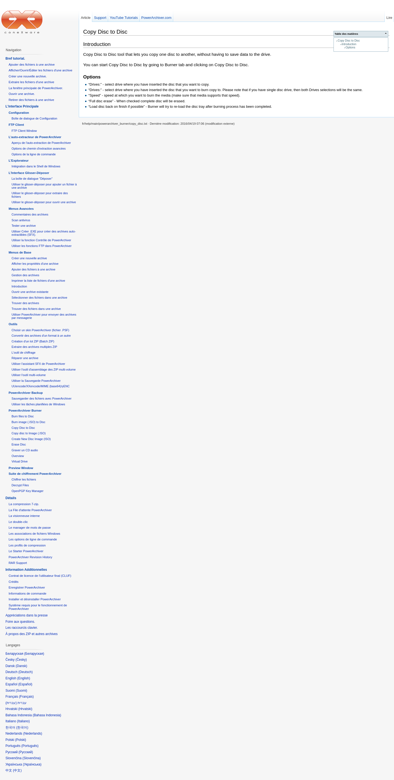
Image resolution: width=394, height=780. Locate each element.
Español (25, 684)
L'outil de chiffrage (23, 352)
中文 (17, 770)
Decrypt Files (20, 485)
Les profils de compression (27, 545)
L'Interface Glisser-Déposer (28, 172)
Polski (20, 740)
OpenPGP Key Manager (27, 491)
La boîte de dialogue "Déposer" (32, 178)
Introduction (349, 44)
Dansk (21, 666)
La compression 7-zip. (23, 504)
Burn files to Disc (22, 416)
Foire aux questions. (20, 622)
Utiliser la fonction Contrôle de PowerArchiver (41, 240)
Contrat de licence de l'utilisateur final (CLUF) (39, 575)
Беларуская (34, 654)
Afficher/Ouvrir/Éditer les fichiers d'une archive (40, 70)
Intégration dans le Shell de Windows (35, 166)
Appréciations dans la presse (26, 615)
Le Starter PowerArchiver (25, 551)
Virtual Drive (19, 461)
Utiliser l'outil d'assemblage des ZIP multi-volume (43, 369)
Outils (12, 324)
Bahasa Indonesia (47, 715)
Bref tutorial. (15, 58)
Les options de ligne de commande (32, 539)
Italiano (23, 721)
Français (26, 696)
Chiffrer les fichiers (23, 479)
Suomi (21, 690)
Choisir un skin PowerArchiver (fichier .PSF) (40, 330)
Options (350, 47)
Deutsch (25, 672)
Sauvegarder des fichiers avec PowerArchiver (41, 398)
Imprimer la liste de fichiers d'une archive (38, 280)
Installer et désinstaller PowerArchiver (34, 599)
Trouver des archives (25, 303)
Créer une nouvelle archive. (27, 76)
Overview (17, 456)
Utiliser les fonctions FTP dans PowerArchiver (41, 246)
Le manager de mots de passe (29, 527)
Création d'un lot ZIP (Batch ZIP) (32, 341)
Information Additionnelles (26, 570)
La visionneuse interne (24, 515)
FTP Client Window (24, 130)
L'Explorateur (18, 160)
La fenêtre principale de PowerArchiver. (35, 88)
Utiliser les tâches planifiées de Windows (38, 404)
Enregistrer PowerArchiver (26, 587)
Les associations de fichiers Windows (34, 533)
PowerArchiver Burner (25, 410)
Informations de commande (27, 593)
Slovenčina (32, 758)
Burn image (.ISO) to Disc (28, 422)
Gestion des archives (25, 275)
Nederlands (32, 733)
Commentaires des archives (29, 214)
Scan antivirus (20, 220)
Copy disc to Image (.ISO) (28, 433)
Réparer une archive (24, 358)
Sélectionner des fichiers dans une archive (39, 297)
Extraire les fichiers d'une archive (31, 82)
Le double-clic (18, 521)
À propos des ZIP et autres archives (31, 634)
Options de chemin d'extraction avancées (38, 148)
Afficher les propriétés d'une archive (35, 263)
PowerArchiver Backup (25, 392)
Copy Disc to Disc (349, 40)
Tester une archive (23, 225)
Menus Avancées (21, 208)
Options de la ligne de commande (33, 154)
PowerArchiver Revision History (30, 557)
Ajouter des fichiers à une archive (31, 64)
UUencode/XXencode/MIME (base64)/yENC (40, 386)
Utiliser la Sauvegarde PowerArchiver (35, 380)
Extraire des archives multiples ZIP (34, 346)
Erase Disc (18, 444)
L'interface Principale (22, 106)
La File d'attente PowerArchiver (30, 510)
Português (29, 746)
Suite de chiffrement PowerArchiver (34, 473)
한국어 (22, 727)
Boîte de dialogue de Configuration (34, 118)
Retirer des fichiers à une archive (31, 99)
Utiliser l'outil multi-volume (28, 375)
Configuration (18, 112)
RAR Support (17, 562)
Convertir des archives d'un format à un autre (41, 335)
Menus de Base (19, 252)
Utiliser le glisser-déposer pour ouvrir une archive (43, 202)
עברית (11, 703)
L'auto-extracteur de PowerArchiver (34, 137)
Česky (21, 660)
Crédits (13, 581)
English (23, 678)
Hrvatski (25, 709)
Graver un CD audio (24, 450)
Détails (10, 498)
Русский (26, 752)
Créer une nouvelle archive (29, 258)
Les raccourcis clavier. (21, 628)
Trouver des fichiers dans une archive (36, 308)
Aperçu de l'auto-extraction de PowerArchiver (41, 142)
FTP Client (16, 124)
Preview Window (20, 468)
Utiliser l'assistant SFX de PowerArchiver (38, 363)
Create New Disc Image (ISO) (31, 439)
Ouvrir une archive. (21, 93)
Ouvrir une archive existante (29, 291)
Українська (32, 764)
